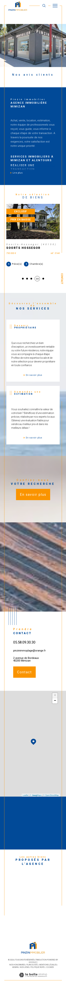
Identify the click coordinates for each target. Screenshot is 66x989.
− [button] (55, 700)
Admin (15, 967)
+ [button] (55, 695)
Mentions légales (47, 965)
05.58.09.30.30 (24, 642)
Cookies (50, 967)
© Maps (36, 795)
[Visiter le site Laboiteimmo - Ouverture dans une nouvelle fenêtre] (33, 978)
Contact (62, 278)
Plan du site (32, 965)
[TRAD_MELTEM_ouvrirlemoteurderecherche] (44, 5)
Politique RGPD (37, 967)
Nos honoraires (17, 965)
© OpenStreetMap (51, 795)
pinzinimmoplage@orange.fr (29, 650)
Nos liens (24, 967)
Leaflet (26, 795)
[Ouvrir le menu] (55, 5)
